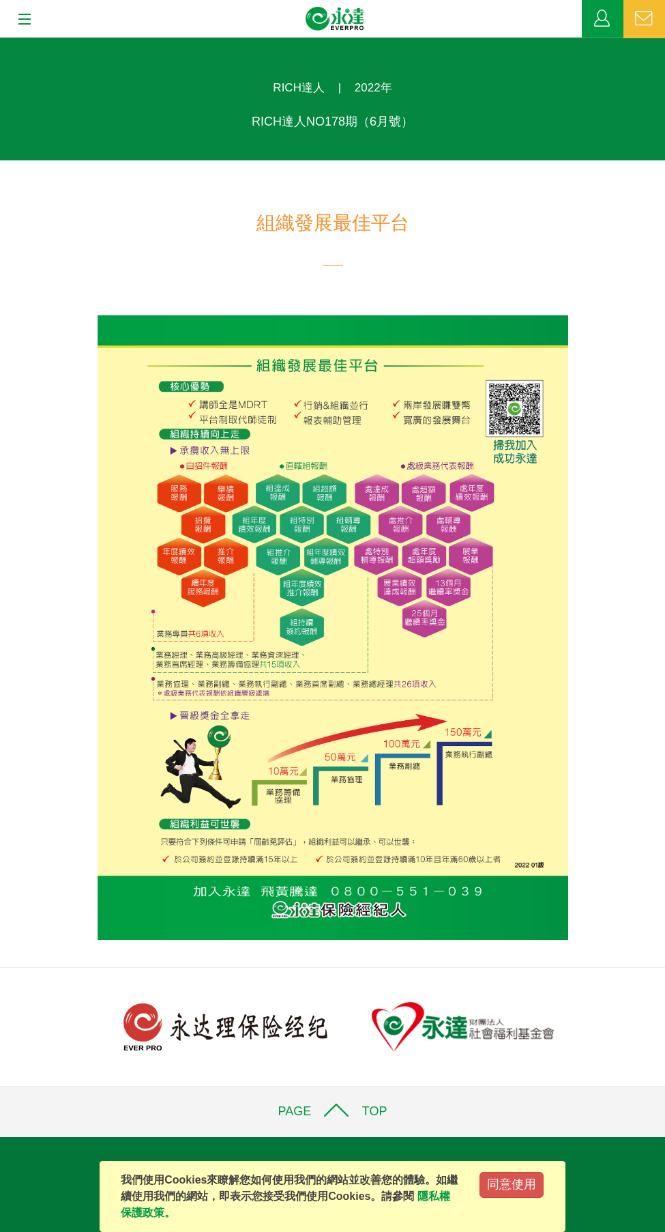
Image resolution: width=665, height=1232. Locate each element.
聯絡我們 (644, 19)
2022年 (373, 87)
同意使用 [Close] (511, 1184)
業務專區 (602, 19)
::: (4, 45)
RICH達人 (299, 87)
